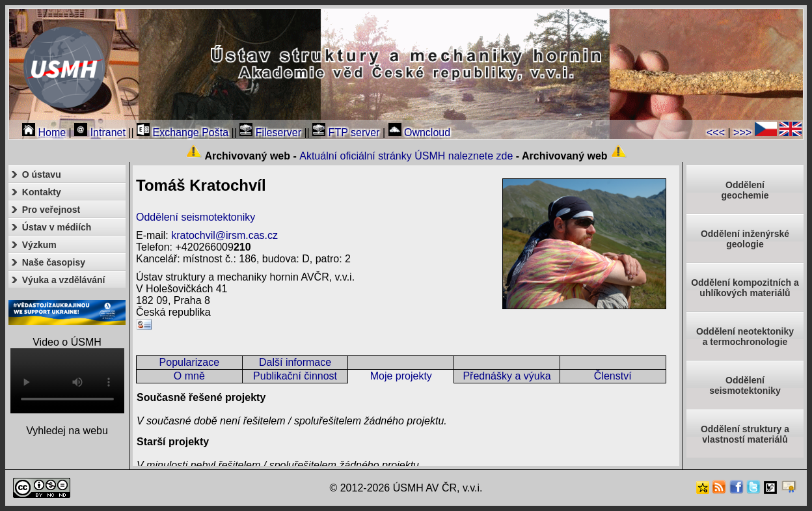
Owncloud (419, 132)
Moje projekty (401, 375)
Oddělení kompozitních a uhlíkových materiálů (745, 287)
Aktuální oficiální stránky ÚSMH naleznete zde (406, 155)
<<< (716, 132)
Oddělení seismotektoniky (195, 217)
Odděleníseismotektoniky (745, 385)
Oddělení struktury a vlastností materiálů (745, 434)
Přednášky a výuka (506, 375)
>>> (742, 132)
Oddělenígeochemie (744, 190)
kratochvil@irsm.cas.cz (224, 235)
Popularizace (189, 362)
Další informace (295, 362)
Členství (613, 375)
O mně (189, 375)
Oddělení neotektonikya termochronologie (745, 336)
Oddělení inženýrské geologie (745, 238)
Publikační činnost (295, 375)
